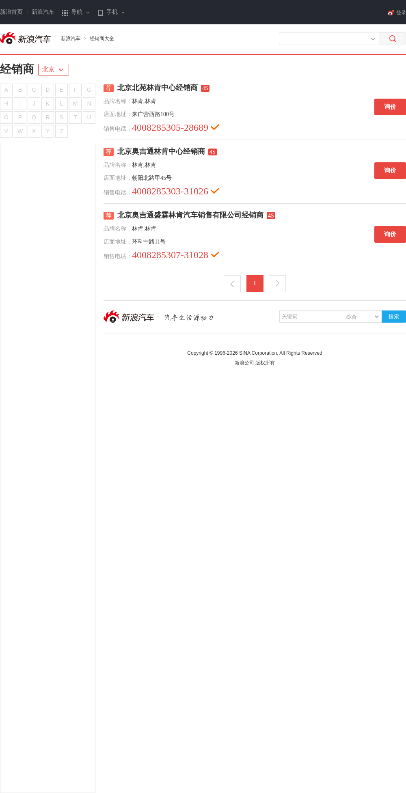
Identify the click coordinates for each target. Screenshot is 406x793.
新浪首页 (11, 12)
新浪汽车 (43, 12)
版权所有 (265, 363)
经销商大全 (102, 38)
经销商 (17, 69)
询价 (390, 106)
